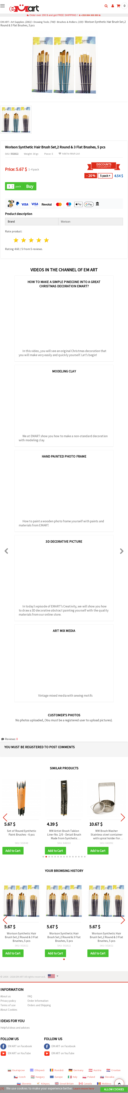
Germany (76, 1070)
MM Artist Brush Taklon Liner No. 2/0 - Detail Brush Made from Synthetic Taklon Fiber (64, 835)
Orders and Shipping (39, 1005)
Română (56, 1071)
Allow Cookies (114, 1087)
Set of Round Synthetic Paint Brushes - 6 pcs (21, 832)
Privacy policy (8, 1001)
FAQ (29, 997)
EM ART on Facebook (16, 1047)
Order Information (37, 1001)
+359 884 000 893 (89, 15)
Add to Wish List (69, 153)
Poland (89, 1077)
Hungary (38, 1077)
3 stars (31, 240)
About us (5, 997)
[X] (2, 1086)
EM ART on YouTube (15, 1054)
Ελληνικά (37, 1071)
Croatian (113, 1070)
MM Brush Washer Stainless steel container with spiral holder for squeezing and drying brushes (106, 835)
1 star (16, 240)
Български (16, 1071)
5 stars (46, 240)
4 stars (39, 240)
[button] (43, 857)
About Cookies (8, 1010)
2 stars (24, 240)
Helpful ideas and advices (15, 1028)
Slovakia (107, 1077)
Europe (56, 1077)
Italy (72, 1077)
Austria (95, 1070)
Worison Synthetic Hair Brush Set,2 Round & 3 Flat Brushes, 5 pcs (21, 937)
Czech (20, 1077)
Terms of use (8, 1005)
